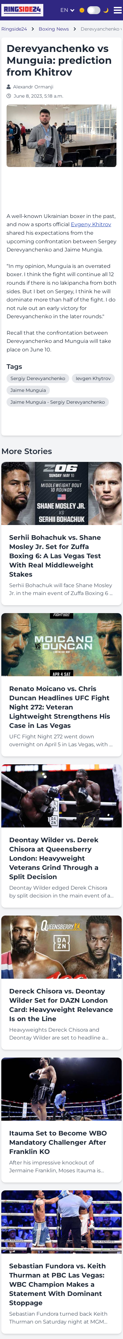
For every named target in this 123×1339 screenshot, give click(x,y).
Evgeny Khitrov (91, 224)
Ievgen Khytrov (93, 378)
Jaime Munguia (28, 390)
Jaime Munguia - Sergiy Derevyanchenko (57, 402)
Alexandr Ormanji (33, 87)
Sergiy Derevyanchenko (37, 378)
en (64, 10)
